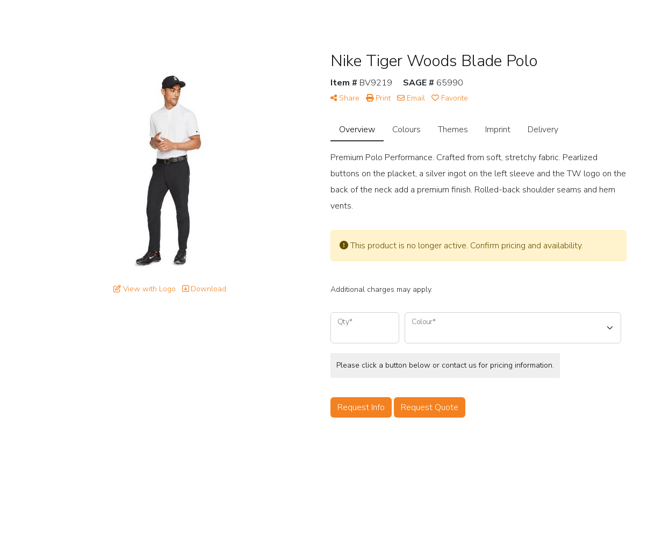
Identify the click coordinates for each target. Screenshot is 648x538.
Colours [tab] (406, 129)
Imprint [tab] (497, 129)
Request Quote (429, 407)
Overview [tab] (357, 129)
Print (378, 98)
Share (344, 98)
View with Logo (144, 289)
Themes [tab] (453, 129)
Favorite (449, 98)
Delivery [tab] (543, 129)
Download (204, 289)
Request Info (361, 407)
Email (411, 98)
